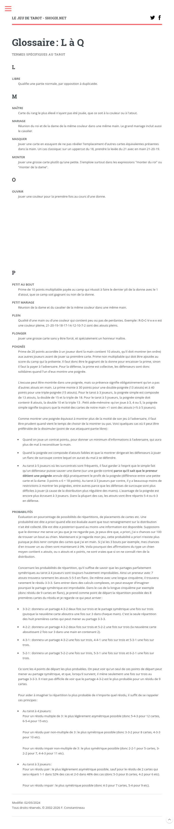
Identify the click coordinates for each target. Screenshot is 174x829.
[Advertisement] (87, 237)
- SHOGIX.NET (39, 18)
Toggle (8, 8)
